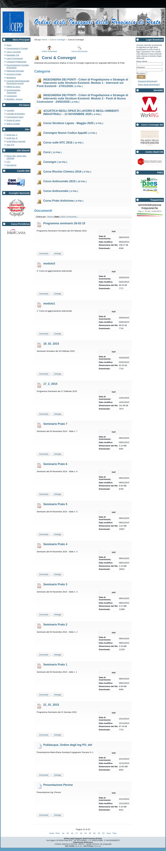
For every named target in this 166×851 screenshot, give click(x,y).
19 (85, 833)
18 (81, 833)
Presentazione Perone (58, 784)
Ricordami (140, 73)
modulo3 (49, 263)
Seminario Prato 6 (55, 464)
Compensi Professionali (16, 62)
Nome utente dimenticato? (149, 84)
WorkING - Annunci (14, 99)
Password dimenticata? (147, 81)
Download (43, 253)
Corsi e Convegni (13, 52)
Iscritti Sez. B (11, 138)
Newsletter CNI (12, 55)
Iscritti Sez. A (11, 135)
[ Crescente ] (71, 217)
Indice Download (49, 49)
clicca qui (78, 846)
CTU (8, 162)
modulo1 (49, 303)
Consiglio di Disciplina (15, 114)
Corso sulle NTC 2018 (63, 142)
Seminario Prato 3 (55, 584)
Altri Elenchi (11, 165)
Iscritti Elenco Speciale (15, 141)
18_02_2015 (51, 343)
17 (76, 833)
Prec (58, 833)
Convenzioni (11, 96)
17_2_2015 (50, 383)
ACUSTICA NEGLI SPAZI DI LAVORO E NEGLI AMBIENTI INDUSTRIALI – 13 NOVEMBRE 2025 (81, 112)
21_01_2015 (51, 704)
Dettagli (57, 253)
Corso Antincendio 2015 (64, 181)
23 (103, 833)
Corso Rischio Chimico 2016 (67, 171)
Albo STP (10, 145)
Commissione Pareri (14, 117)
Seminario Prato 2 (55, 624)
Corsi (52, 152)
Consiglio (10, 110)
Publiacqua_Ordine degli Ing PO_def (67, 744)
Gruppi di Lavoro (13, 120)
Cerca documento (80, 49)
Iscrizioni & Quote (13, 74)
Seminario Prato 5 (55, 504)
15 (68, 833)
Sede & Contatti (13, 124)
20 (90, 833)
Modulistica (11, 78)
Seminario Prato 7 (55, 423)
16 (72, 833)
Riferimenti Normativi (15, 71)
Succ (109, 833)
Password (140, 67)
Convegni (55, 161)
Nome (50, 217)
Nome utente (141, 61)
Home (8, 45)
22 (99, 833)
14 (63, 833)
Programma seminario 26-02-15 (64, 223)
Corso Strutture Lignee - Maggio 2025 (73, 123)
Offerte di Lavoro (13, 87)
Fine (115, 833)
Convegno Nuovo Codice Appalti (70, 132)
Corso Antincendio (60, 191)
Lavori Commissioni (14, 58)
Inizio (51, 833)
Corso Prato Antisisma (63, 200)
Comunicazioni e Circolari (17, 48)
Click (63, 217)
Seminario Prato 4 (55, 544)
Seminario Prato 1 (55, 664)
